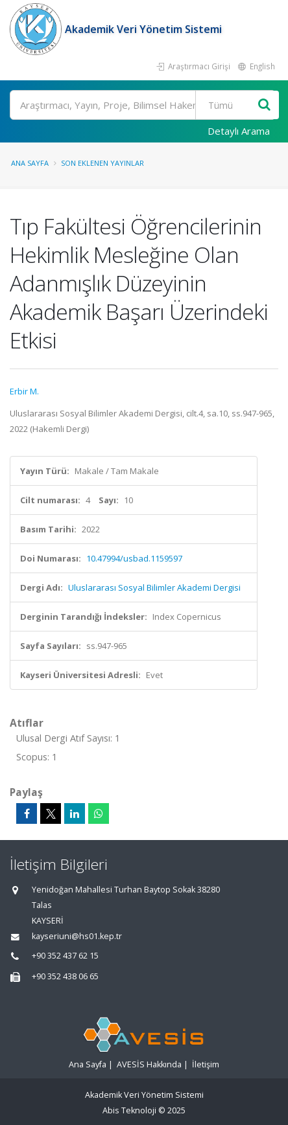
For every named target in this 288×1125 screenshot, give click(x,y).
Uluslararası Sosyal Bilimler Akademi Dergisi (154, 587)
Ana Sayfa (30, 163)
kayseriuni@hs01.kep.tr (77, 936)
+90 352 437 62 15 (65, 955)
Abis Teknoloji (129, 1110)
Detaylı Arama (239, 130)
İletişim (205, 1064)
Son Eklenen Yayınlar (102, 163)
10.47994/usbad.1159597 (134, 558)
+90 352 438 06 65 (65, 976)
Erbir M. (24, 391)
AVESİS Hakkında (149, 1064)
